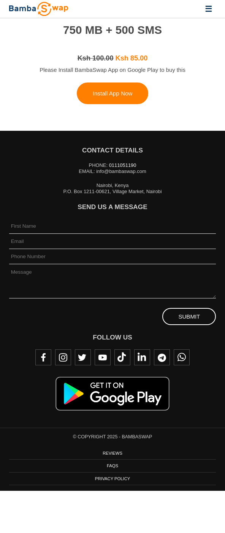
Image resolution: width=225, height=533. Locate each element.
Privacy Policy (112, 478)
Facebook (43, 357)
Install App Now (113, 93)
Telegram (162, 357)
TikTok (122, 357)
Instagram (63, 357)
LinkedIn (142, 357)
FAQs (112, 465)
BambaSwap (38, 9)
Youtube (103, 357)
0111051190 (122, 165)
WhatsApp (182, 357)
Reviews (112, 453)
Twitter (83, 357)
